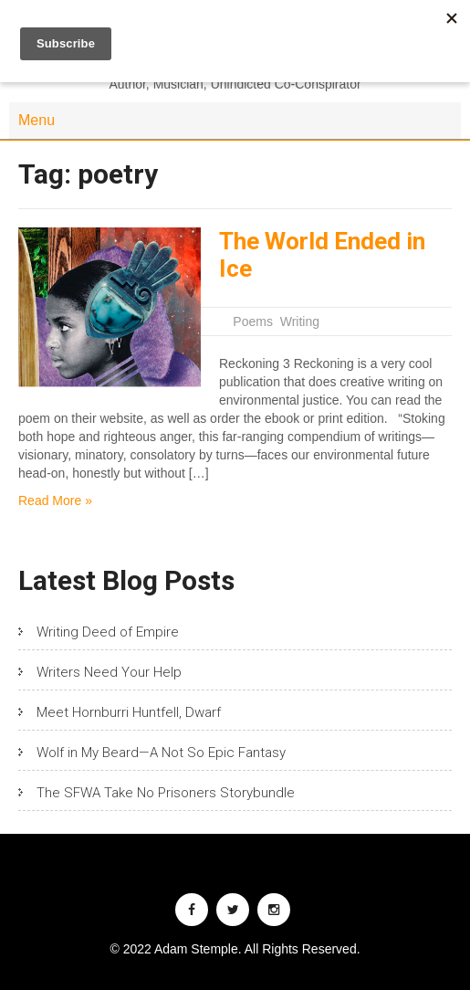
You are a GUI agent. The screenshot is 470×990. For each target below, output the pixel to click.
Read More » (55, 500)
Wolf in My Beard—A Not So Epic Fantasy (161, 752)
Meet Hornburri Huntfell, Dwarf (129, 712)
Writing (299, 321)
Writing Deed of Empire (108, 632)
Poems (253, 321)
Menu (36, 120)
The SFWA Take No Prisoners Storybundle (166, 793)
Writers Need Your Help (109, 672)
